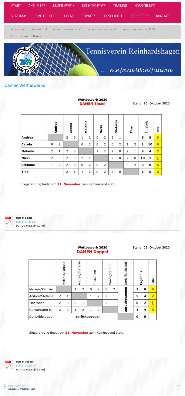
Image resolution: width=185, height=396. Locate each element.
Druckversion (11, 385)
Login (179, 385)
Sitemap (24, 385)
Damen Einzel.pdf (26, 222)
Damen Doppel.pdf (26, 365)
